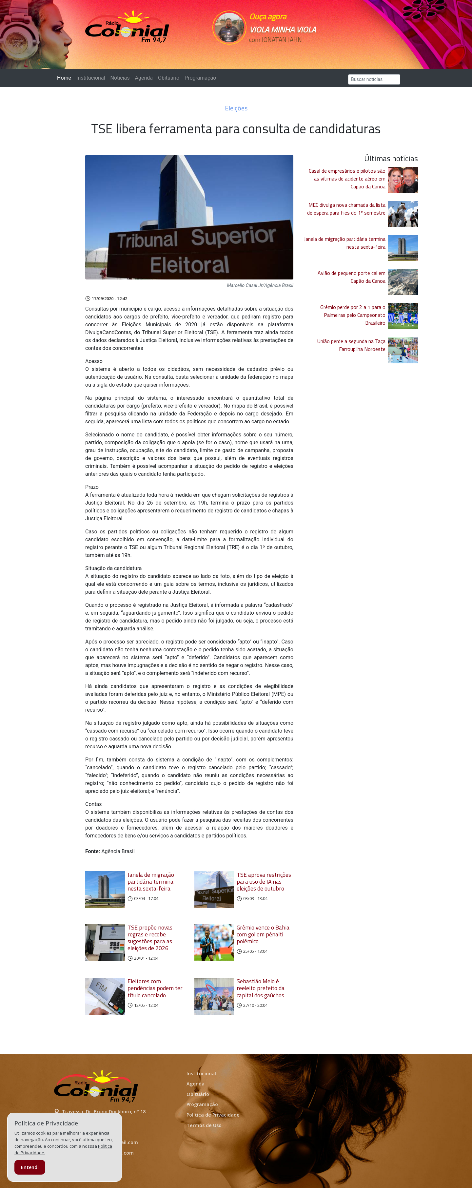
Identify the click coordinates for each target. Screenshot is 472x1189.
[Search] (374, 79)
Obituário (168, 78)
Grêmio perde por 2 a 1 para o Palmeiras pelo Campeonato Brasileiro (352, 315)
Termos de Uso (204, 1126)
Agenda (143, 78)
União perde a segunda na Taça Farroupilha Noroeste (351, 345)
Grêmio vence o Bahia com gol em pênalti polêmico (263, 935)
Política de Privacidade (213, 1116)
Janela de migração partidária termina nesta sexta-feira (151, 881)
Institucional (90, 78)
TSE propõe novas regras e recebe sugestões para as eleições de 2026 (150, 938)
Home (65, 77)
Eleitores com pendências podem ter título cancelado (155, 988)
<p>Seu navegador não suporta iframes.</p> (281, 51)
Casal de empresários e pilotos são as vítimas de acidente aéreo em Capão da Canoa (347, 178)
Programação (200, 78)
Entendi (30, 1167)
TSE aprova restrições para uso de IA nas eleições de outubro (264, 881)
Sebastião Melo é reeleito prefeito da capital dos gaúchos (261, 988)
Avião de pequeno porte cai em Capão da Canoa (351, 277)
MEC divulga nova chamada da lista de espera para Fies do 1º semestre (346, 209)
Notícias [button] (120, 78)
